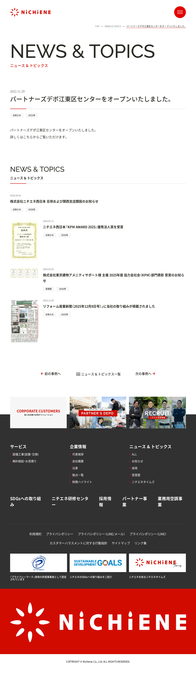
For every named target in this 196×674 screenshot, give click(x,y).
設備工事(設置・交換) (26, 454)
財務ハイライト (82, 482)
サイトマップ (121, 543)
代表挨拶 (78, 454)
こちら (28, 136)
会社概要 (78, 461)
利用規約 (35, 534)
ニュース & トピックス (150, 446)
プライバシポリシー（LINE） (148, 534)
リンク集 (140, 543)
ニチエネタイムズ (143, 482)
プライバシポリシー (59, 534)
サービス (18, 446)
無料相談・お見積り (25, 461)
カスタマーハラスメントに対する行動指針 (78, 543)
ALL (134, 454)
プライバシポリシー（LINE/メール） (101, 534)
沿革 (75, 468)
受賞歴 (136, 475)
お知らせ (137, 461)
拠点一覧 (78, 475)
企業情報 (78, 446)
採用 (134, 468)
